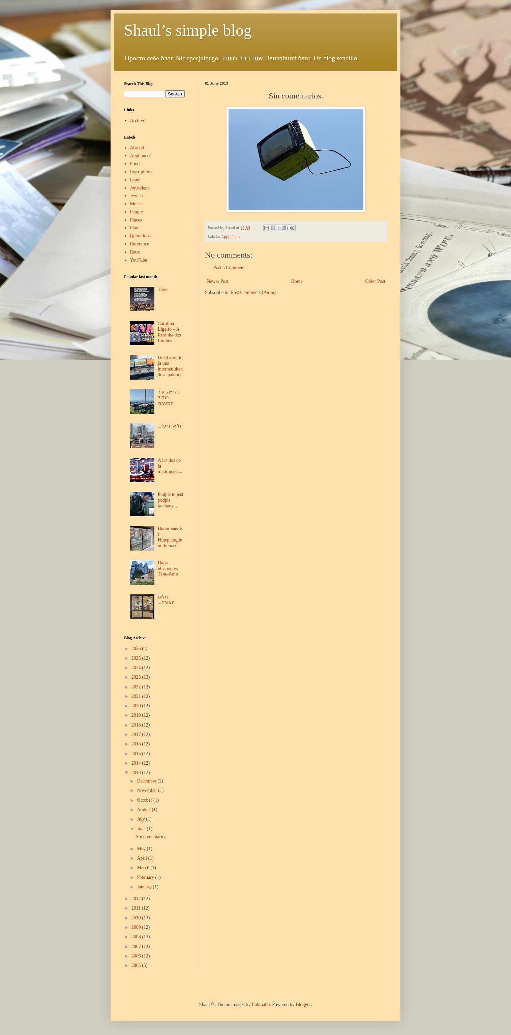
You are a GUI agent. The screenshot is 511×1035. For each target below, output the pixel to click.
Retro (135, 252)
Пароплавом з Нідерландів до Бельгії (170, 537)
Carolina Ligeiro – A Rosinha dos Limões (169, 332)
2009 (136, 927)
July (141, 819)
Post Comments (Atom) (253, 292)
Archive (137, 120)
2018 (136, 725)
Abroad (137, 147)
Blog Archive (135, 637)
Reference (139, 243)
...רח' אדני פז (171, 425)
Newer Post (218, 281)
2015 (136, 753)
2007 (136, 946)
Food (135, 163)
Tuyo (163, 289)
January (145, 886)
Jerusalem (139, 187)
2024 (136, 667)
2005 (136, 965)
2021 (136, 696)
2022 (136, 686)
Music (136, 203)
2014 (136, 763)
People (136, 211)
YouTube (138, 260)
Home (297, 281)
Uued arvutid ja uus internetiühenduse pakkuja (170, 366)
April (142, 858)
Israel (135, 179)
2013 (136, 772)
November (147, 790)
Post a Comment (229, 267)
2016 (136, 743)
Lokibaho (261, 1004)
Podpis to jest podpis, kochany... (170, 500)
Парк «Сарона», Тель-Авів (168, 568)
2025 (136, 658)
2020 (136, 705)
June (142, 828)
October (145, 800)
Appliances (230, 236)
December (147, 780)
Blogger (303, 1004)
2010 (136, 917)
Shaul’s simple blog (188, 30)
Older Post (375, 281)
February (146, 877)
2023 (136, 677)
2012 (136, 898)
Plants (136, 227)
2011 (136, 908)
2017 (136, 734)
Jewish (136, 195)
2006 (136, 955)
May (142, 848)
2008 (136, 936)
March (143, 867)
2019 (136, 715)
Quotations (140, 235)
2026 (136, 648)
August (144, 809)
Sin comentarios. (152, 836)
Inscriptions (141, 171)
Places (136, 220)
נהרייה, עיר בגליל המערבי (169, 397)
